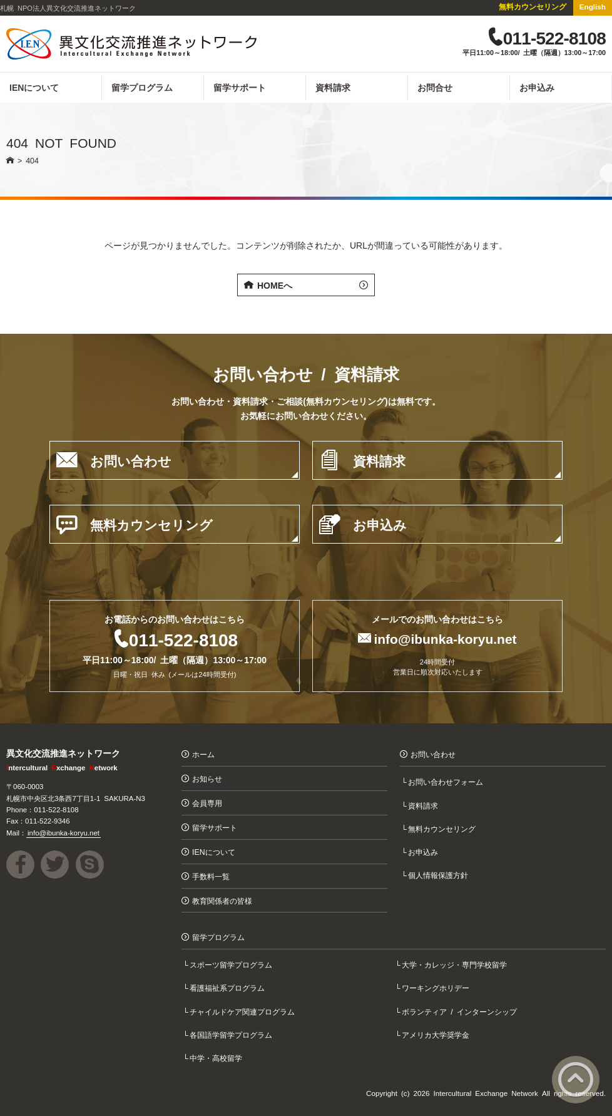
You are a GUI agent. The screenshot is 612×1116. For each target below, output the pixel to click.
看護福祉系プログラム (228, 988)
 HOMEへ (306, 285)
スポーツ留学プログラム (232, 964)
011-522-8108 (183, 639)
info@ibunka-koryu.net (445, 637)
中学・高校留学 (217, 1057)
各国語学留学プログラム (232, 1034)
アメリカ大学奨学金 (436, 1034)
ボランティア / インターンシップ (460, 1011)
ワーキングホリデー (436, 988)
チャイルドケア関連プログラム (243, 1011)
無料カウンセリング (532, 6)
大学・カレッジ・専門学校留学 (455, 964)
